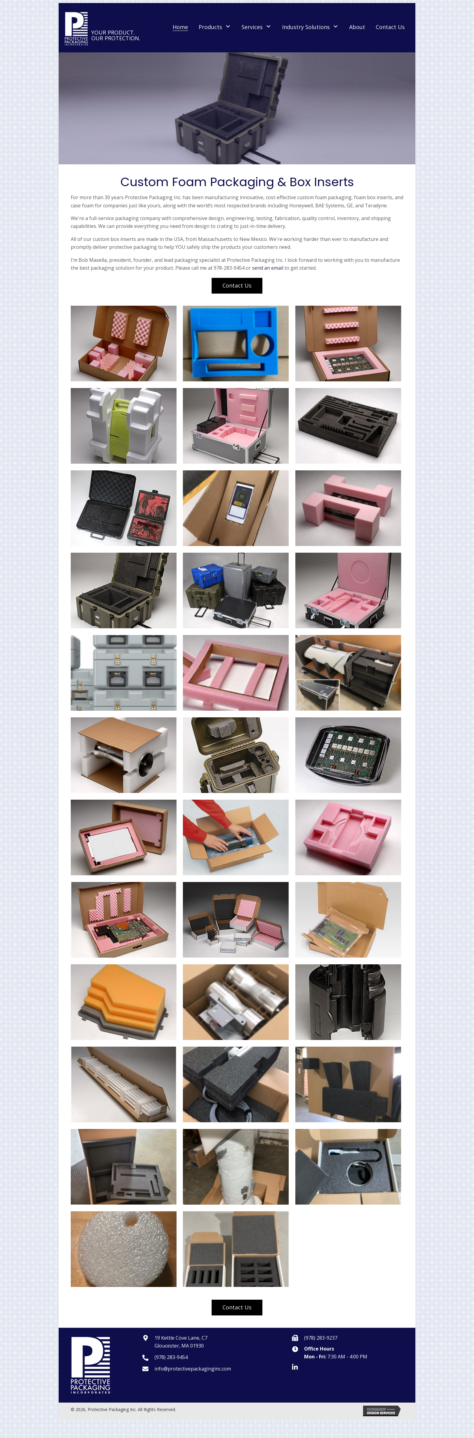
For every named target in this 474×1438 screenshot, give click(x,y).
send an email (267, 268)
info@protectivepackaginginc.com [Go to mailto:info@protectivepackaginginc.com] (192, 1368)
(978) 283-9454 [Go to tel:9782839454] (171, 1357)
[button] (228, 26)
